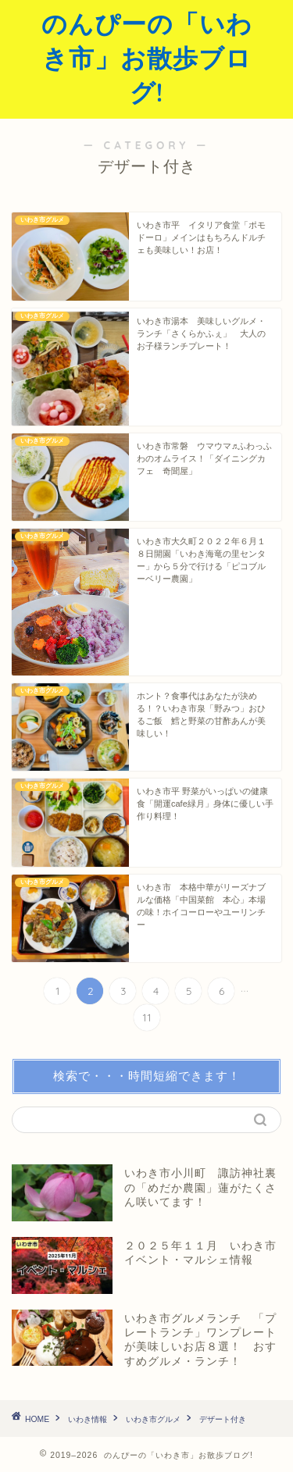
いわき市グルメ (153, 1419)
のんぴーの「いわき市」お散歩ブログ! (146, 58)
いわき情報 (87, 1419)
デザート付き (222, 1419)
